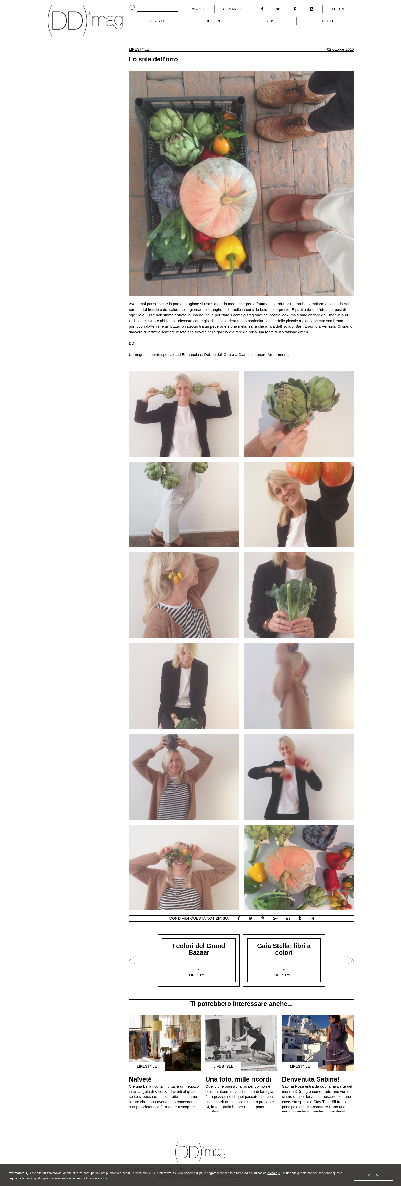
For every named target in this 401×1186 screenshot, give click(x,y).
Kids (270, 21)
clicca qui (273, 1177)
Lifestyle (155, 21)
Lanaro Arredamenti (271, 354)
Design (212, 21)
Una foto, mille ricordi (238, 1079)
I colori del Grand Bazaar (199, 949)
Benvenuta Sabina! (310, 1079)
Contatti (232, 9)
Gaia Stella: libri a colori (284, 949)
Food (327, 21)
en (341, 9)
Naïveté (140, 1079)
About (198, 9)
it (334, 9)
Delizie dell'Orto (217, 354)
